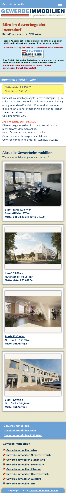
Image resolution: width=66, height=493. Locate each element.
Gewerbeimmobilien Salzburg (23, 478)
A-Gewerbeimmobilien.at (43, 490)
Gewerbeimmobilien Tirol (21, 483)
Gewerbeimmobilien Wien (20, 430)
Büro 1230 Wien (14, 273)
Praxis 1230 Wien (15, 336)
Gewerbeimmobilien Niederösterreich (28, 455)
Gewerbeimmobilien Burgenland (25, 459)
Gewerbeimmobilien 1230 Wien (23, 435)
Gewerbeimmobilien (14, 4)
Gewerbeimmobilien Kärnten (23, 469)
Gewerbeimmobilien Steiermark (25, 464)
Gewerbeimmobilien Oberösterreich (27, 474)
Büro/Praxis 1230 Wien (18, 209)
